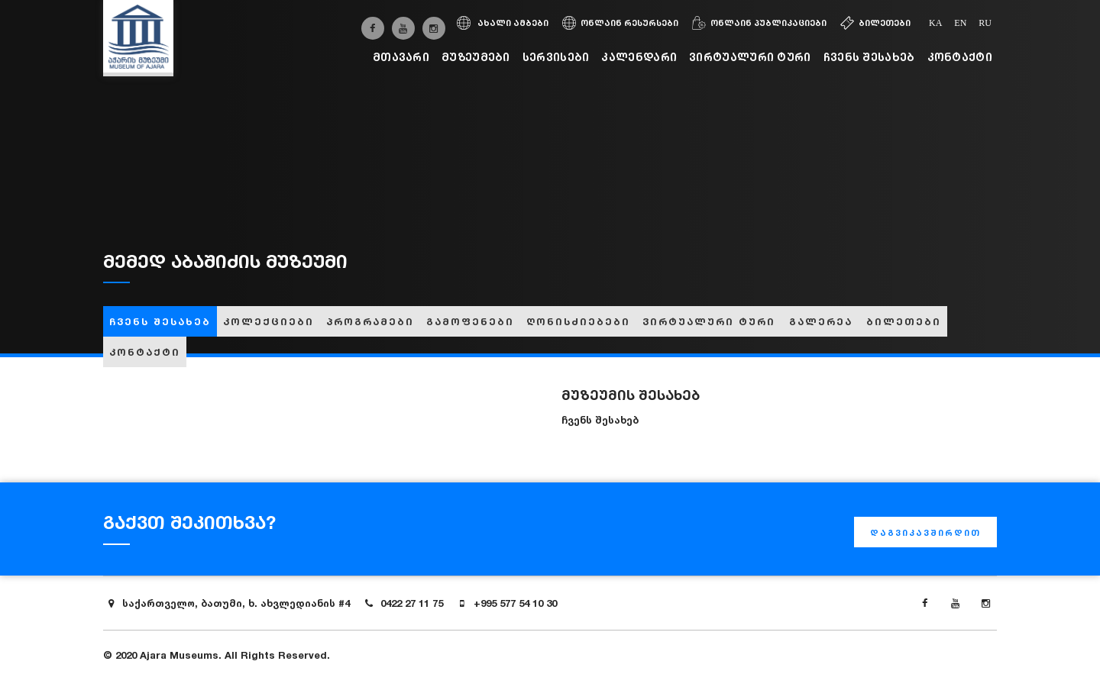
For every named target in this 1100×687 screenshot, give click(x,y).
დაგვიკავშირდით (925, 532)
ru (985, 23)
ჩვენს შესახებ (869, 56)
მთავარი (401, 56)
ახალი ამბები (502, 23)
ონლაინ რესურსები (620, 23)
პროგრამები (370, 321)
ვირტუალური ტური (750, 56)
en (960, 23)
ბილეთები (875, 23)
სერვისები (556, 56)
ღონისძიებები (578, 321)
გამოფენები (470, 321)
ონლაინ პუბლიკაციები (759, 23)
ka (935, 23)
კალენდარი (639, 56)
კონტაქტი (959, 56)
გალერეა (820, 321)
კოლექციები (268, 321)
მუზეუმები (476, 56)
